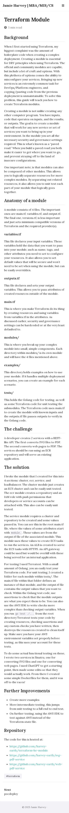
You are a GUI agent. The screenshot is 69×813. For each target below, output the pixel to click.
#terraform (13, 776)
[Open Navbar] (63, 5)
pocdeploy (11, 794)
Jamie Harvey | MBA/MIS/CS (28, 5)
